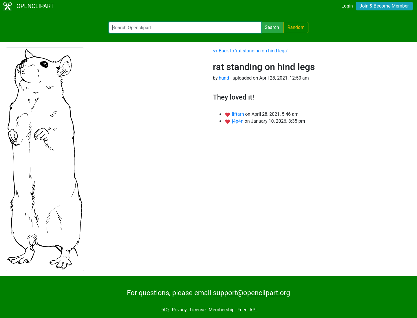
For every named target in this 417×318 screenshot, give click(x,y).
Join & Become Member (384, 6)
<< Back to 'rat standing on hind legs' (250, 51)
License (198, 310)
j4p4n (238, 121)
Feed (242, 310)
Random (296, 27)
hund (224, 78)
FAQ (164, 310)
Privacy (179, 310)
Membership (221, 310)
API (253, 310)
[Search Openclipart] (185, 27)
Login (347, 6)
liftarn (238, 114)
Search (272, 27)
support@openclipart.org (251, 293)
